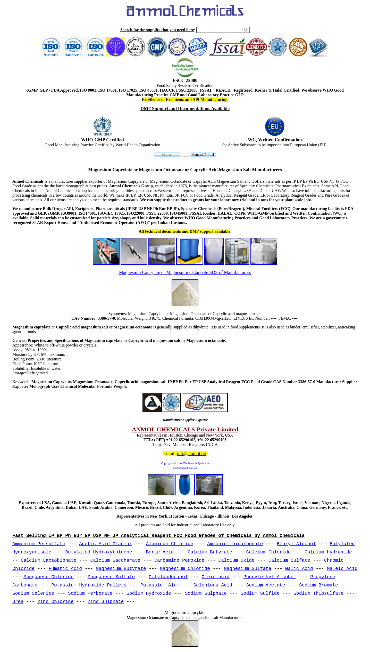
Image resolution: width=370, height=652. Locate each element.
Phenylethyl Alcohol (269, 576)
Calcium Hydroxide (328, 552)
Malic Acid (299, 568)
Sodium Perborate (90, 593)
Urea (17, 601)
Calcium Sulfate (289, 560)
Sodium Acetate (265, 585)
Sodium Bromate (318, 585)
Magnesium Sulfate (247, 568)
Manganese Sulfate (111, 576)
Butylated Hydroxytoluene (98, 552)
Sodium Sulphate (206, 593)
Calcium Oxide (236, 560)
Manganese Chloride (48, 576)
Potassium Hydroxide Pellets (89, 585)
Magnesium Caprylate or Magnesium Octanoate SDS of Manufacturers (185, 272)
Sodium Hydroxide (149, 593)
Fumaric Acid (65, 568)
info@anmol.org (192, 453)
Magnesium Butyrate (121, 568)
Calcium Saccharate (115, 560)
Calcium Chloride (268, 552)
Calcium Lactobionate (48, 560)
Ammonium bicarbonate (235, 543)
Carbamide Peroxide (179, 560)
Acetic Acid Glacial (105, 543)
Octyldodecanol (168, 576)
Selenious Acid (212, 585)
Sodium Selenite (33, 593)
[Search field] (223, 30)
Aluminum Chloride (170, 543)
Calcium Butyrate (210, 552)
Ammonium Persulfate (38, 543)
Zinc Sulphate (106, 601)
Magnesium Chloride (185, 568)
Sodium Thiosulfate (318, 593)
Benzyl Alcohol (296, 543)
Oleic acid (216, 576)
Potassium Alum (159, 585)
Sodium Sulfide (260, 593)
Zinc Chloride (55, 601)
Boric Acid (160, 552)
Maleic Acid (342, 568)
